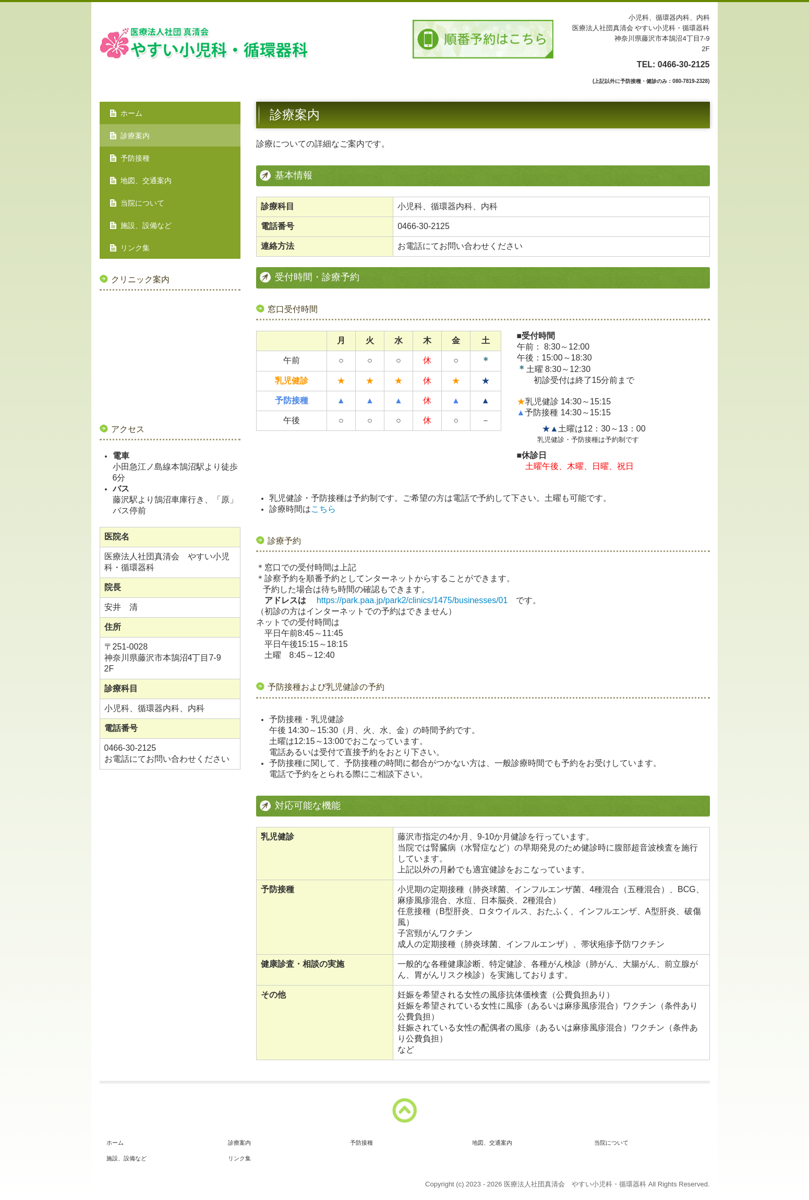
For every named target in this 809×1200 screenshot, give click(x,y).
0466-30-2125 (684, 64)
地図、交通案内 (146, 180)
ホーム (131, 113)
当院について (142, 203)
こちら (323, 509)
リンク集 (135, 248)
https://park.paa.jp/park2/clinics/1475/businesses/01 (412, 600)
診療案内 (135, 135)
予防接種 (135, 158)
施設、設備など (146, 225)
